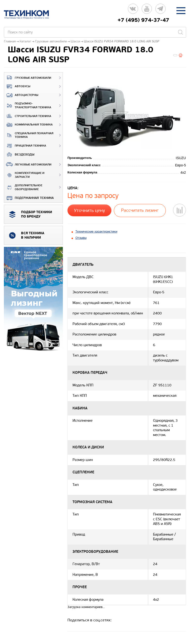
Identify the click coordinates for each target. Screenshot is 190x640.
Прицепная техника (25, 146)
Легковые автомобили (27, 164)
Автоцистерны (21, 95)
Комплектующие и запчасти (24, 175)
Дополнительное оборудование (23, 187)
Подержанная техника (29, 198)
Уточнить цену (89, 210)
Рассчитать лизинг (139, 210)
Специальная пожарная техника (28, 135)
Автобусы (17, 86)
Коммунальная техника (28, 125)
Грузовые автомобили (27, 77)
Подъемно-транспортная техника (27, 105)
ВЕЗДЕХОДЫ (19, 154)
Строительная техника (27, 116)
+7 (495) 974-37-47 (143, 20)
